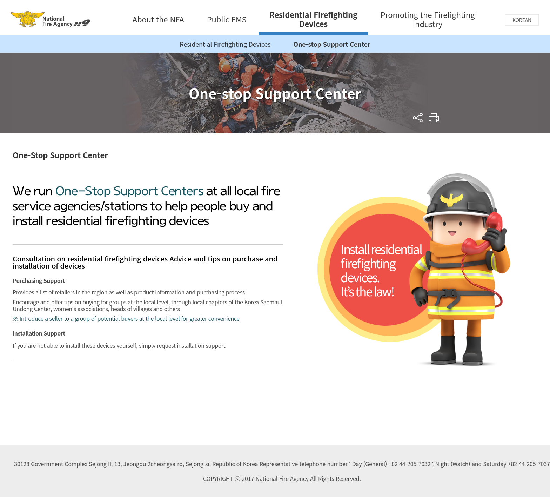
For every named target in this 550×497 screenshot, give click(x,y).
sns (417, 117)
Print (434, 117)
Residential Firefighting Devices (225, 43)
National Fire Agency (50, 19)
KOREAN (521, 20)
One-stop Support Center (331, 43)
